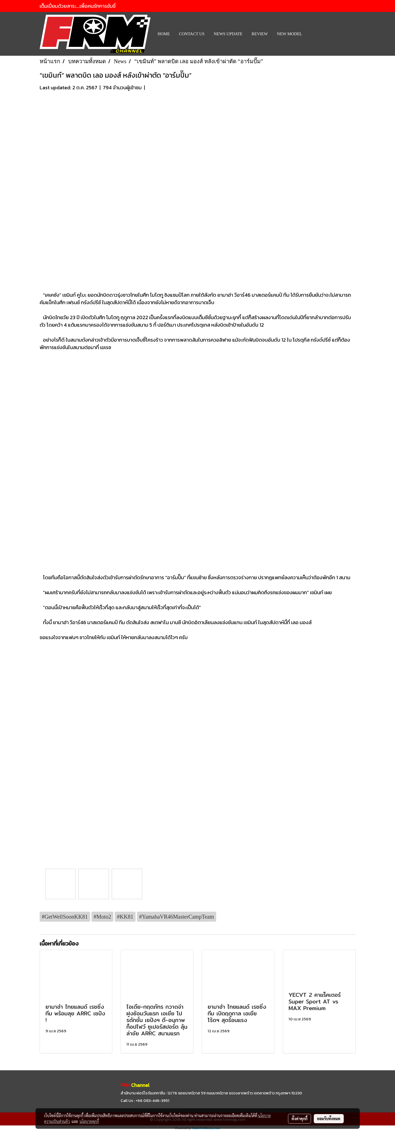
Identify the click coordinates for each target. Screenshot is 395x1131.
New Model (289, 34)
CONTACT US (192, 34)
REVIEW (260, 34)
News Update (228, 34)
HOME (164, 34)
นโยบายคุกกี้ (89, 1121)
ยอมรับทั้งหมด (328, 1118)
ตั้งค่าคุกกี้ (299, 1118)
